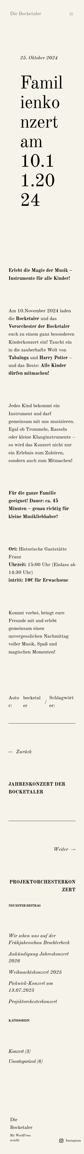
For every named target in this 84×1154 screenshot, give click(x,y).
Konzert (16, 1051)
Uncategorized (22, 1061)
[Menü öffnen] (71, 14)
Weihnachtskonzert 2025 (35, 972)
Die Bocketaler (25, 13)
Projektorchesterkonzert (32, 1001)
